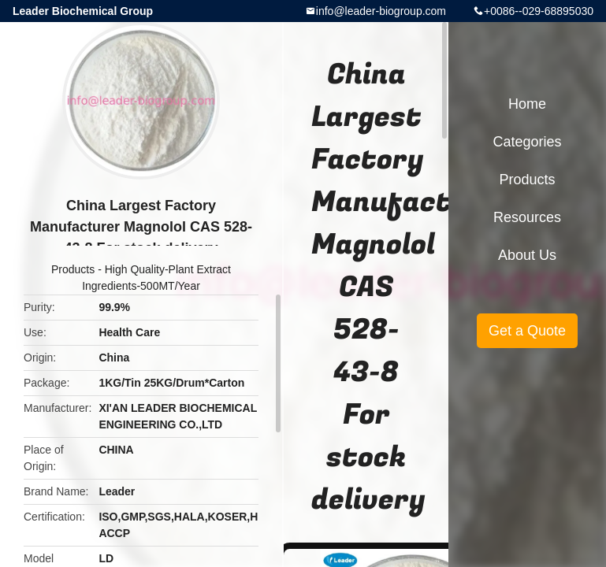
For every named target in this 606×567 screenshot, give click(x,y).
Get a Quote (527, 331)
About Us (527, 255)
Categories (527, 142)
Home (527, 104)
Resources (527, 217)
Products (73, 269)
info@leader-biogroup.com (381, 11)
